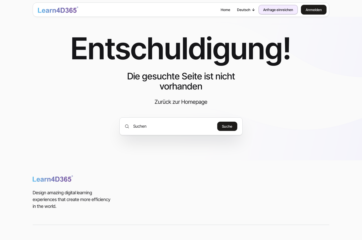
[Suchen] (169, 126)
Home (225, 10)
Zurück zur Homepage (181, 102)
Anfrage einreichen (278, 10)
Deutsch (246, 10)
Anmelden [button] (314, 10)
